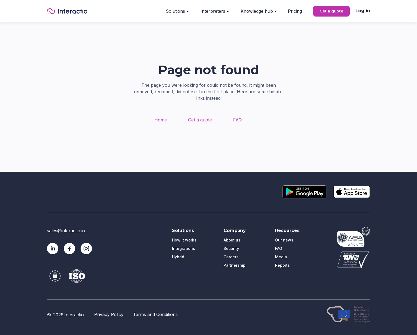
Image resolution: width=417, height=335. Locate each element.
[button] (177, 10)
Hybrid (178, 257)
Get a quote (331, 11)
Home (160, 120)
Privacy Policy (108, 314)
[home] (67, 11)
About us (232, 240)
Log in (362, 10)
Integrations (183, 248)
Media (281, 257)
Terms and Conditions (155, 314)
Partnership (235, 265)
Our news (284, 240)
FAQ (237, 120)
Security (231, 248)
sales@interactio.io (66, 230)
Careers (231, 257)
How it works (184, 240)
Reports (282, 265)
